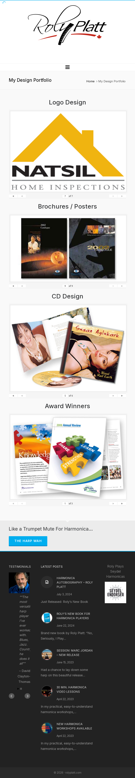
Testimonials (20, 566)
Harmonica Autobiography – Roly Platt (75, 582)
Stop (21, 689)
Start (18, 689)
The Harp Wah (28, 541)
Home (90, 81)
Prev (11, 696)
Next (27, 696)
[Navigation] (67, 67)
